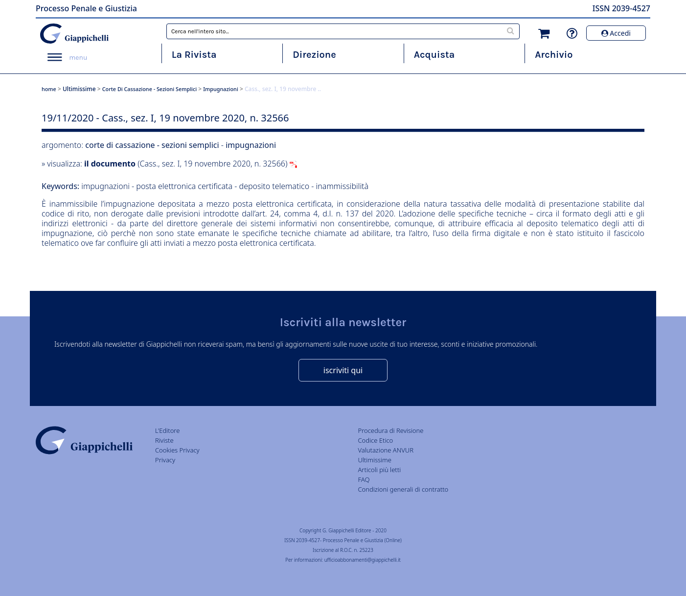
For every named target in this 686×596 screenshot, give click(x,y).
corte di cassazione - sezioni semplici (149, 89)
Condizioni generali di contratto (403, 489)
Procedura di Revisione (390, 430)
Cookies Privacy (177, 450)
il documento (110, 163)
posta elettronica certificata (184, 186)
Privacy (165, 459)
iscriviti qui (343, 370)
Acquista (434, 54)
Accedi (616, 33)
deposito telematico (275, 186)
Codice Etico (375, 440)
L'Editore (167, 430)
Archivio (553, 54)
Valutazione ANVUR (385, 450)
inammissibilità (342, 186)
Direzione (314, 54)
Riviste (164, 440)
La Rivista (194, 54)
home (49, 89)
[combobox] (343, 31)
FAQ (363, 479)
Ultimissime (79, 89)
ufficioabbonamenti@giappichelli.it (362, 559)
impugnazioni (220, 89)
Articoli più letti (379, 469)
